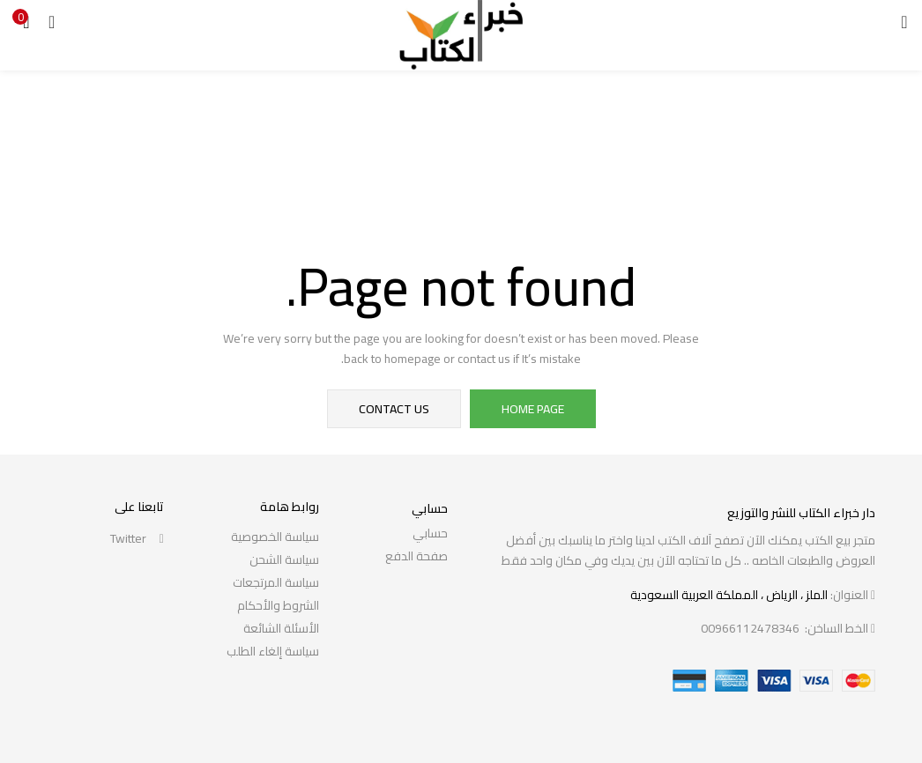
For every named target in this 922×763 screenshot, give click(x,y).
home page (533, 408)
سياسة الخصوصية (275, 536)
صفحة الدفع (416, 555)
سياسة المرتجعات (276, 582)
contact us (394, 408)
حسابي (430, 533)
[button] (26, 22)
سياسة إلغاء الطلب (273, 651)
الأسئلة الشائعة (281, 628)
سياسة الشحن (284, 559)
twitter (137, 538)
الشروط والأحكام (278, 605)
